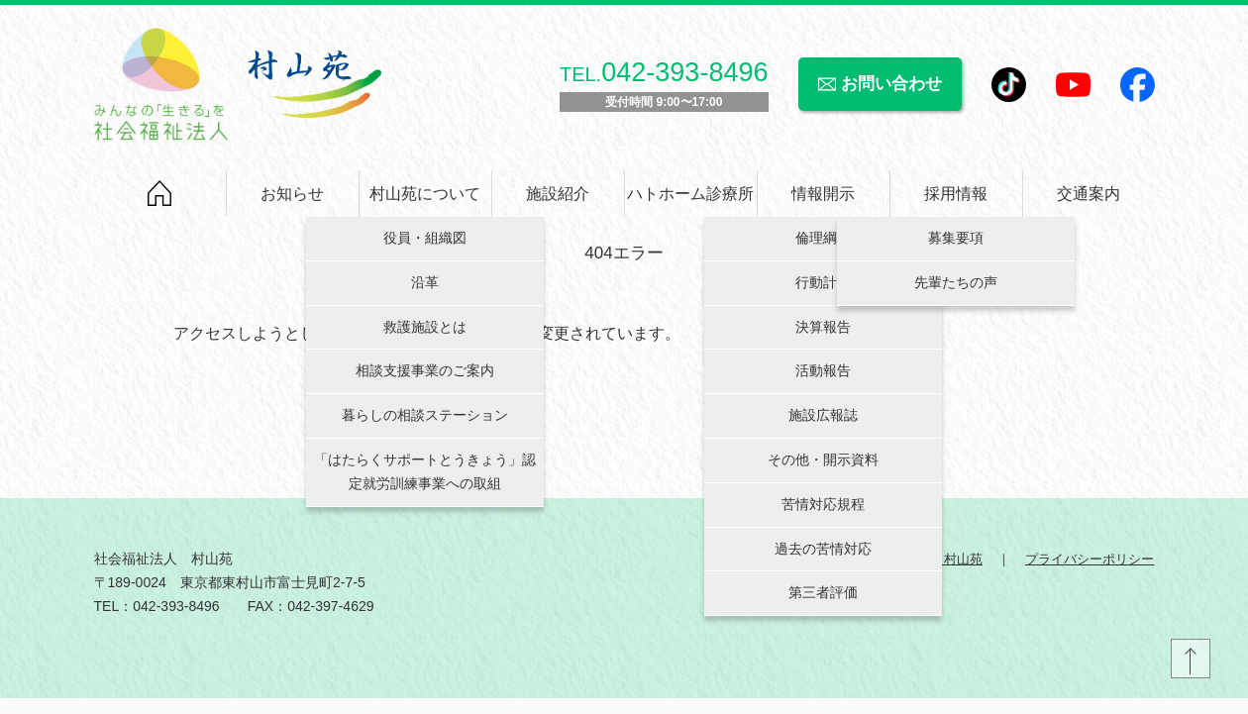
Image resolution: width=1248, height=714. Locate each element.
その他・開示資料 (823, 469)
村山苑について (424, 202)
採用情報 (956, 202)
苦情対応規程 (823, 513)
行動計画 (823, 291)
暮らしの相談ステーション (425, 425)
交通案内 (1088, 202)
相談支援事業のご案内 (425, 380)
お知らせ (292, 202)
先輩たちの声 (955, 291)
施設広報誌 (823, 425)
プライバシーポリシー (1085, 575)
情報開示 (823, 202)
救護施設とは (425, 336)
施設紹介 (557, 202)
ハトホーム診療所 (690, 202)
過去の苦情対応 (823, 557)
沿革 (425, 291)
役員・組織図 (425, 247)
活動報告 (823, 380)
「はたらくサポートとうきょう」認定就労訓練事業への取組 (425, 481)
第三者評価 (823, 602)
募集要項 (956, 247)
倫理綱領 (823, 247)
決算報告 (823, 336)
